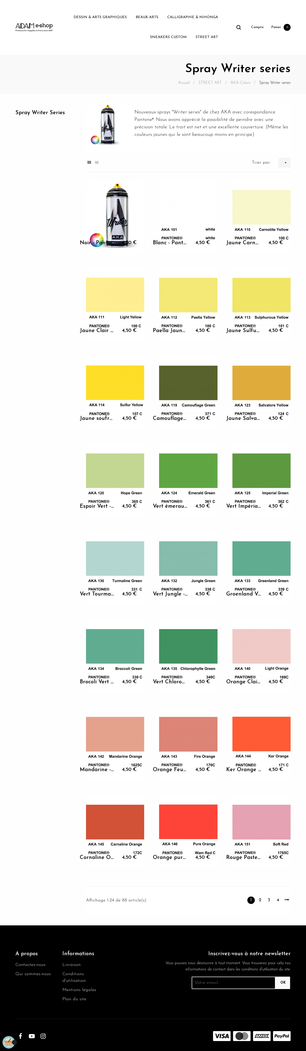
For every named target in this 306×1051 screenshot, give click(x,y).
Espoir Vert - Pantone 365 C (97, 506)
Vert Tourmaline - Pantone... (97, 594)
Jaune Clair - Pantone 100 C (97, 330)
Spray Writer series (40, 112)
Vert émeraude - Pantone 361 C (170, 506)
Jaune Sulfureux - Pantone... (243, 330)
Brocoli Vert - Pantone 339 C (97, 682)
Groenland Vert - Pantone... (243, 594)
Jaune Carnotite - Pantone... (243, 243)
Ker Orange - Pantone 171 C (243, 769)
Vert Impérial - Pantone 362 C (243, 506)
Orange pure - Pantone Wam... (170, 857)
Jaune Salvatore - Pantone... (243, 418)
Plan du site (74, 999)
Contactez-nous (30, 964)
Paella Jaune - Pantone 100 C (170, 330)
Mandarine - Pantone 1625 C (97, 769)
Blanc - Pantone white (170, 243)
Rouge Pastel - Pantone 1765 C (243, 857)
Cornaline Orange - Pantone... (97, 857)
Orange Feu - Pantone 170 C (170, 769)
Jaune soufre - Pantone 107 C (97, 418)
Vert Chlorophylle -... (170, 682)
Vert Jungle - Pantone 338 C (170, 594)
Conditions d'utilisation (74, 977)
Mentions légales (79, 990)
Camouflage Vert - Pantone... (170, 418)
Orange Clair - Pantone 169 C (243, 682)
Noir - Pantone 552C (97, 243)
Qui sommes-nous (33, 974)
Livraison (71, 964)
